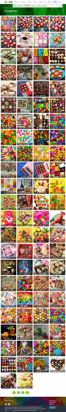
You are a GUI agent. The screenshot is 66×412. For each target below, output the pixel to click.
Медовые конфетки (41, 164)
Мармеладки (25, 213)
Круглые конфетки (25, 164)
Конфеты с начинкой (8, 278)
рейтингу (39, 5)
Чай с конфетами (24, 35)
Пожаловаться (52, 400)
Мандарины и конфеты (41, 67)
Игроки (35, 2)
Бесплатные (20, 5)
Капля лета (8, 197)
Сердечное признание (8, 245)
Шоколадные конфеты (8, 51)
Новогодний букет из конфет (25, 19)
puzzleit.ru (9, 410)
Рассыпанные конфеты (25, 278)
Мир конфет (25, 310)
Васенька (8, 164)
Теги (11, 7)
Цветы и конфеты (24, 116)
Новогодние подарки (25, 67)
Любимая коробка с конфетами (25, 360)
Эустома (8, 262)
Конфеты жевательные (57, 164)
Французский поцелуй (57, 99)
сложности (33, 5)
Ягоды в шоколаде (57, 83)
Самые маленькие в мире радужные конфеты (25, 296)
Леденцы (41, 213)
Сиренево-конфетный (24, 326)
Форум (41, 2)
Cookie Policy (39, 410)
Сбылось (25, 245)
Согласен (52, 407)
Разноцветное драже (41, 99)
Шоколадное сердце (57, 359)
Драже (41, 51)
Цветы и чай (41, 359)
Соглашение (52, 402)
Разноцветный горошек (41, 148)
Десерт (8, 67)
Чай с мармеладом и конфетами (8, 327)
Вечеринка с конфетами (41, 295)
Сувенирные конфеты (8, 294)
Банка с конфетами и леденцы (57, 343)
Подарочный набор (25, 83)
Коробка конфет (41, 262)
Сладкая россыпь (8, 116)
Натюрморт (25, 180)
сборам (44, 5)
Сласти (57, 180)
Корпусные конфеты (8, 359)
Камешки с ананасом (57, 229)
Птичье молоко (8, 83)
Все (15, 5)
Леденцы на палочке (41, 180)
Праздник (24, 262)
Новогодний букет (57, 262)
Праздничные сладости (9, 18)
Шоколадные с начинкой (41, 197)
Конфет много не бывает (41, 116)
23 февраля (25, 99)
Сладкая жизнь (8, 229)
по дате (27, 5)
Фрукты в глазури (41, 229)
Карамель (57, 35)
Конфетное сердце (41, 245)
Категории (23, 2)
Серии (30, 2)
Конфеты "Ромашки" (57, 213)
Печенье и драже (57, 67)
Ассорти (8, 99)
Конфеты (41, 35)
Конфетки (57, 51)
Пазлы (17, 2)
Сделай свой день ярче (9, 148)
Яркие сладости (8, 132)
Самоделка (25, 51)
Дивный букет (41, 326)
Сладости (57, 326)
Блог (45, 2)
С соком (57, 197)
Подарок (25, 375)
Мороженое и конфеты (8, 343)
